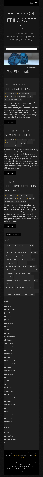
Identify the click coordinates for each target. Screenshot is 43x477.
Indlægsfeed (8, 436)
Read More (10, 122)
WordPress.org (9, 443)
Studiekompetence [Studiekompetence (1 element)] (22, 287)
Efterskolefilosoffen (24, 93)
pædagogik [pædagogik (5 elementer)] (18, 280)
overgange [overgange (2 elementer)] (9, 280)
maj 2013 (7, 381)
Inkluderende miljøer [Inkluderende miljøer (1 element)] (19, 270)
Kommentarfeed (10, 439)
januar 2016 (8, 333)
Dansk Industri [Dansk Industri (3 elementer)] (25, 249)
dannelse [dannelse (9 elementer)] (16, 249)
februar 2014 (8, 354)
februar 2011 (8, 422)
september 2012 (10, 405)
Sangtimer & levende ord (22, 464)
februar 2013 (8, 391)
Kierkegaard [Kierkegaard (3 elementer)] (9, 273)
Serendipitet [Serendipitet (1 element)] (9, 287)
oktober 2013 (8, 367)
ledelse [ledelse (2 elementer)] (17, 273)
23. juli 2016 (10, 140)
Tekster (30, 469)
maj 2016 (7, 330)
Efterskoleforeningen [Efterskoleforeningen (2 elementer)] (12, 256)
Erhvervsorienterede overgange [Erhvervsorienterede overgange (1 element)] (23, 259)
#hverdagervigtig (21, 96)
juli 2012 (7, 408)
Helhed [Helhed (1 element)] (8, 270)
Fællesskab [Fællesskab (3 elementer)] (32, 266)
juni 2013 (7, 377)
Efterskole (29, 96)
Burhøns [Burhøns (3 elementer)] (8, 249)
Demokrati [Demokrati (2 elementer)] (9, 252)
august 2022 (8, 306)
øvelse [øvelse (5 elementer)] (32, 294)
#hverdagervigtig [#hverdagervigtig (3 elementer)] (11, 245)
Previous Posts (13, 234)
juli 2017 (7, 320)
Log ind (6, 433)
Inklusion (7, 201)
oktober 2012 (8, 401)
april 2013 (7, 384)
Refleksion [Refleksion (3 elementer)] (9, 284)
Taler (34, 93)
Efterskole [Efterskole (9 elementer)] (34, 252)
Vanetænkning (22, 201)
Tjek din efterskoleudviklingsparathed (20, 186)
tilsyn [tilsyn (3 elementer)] (7, 291)
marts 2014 (8, 350)
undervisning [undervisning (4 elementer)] (18, 294)
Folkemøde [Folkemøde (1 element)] (22, 263)
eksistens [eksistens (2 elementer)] (8, 259)
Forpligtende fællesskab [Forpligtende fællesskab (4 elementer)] (13, 266)
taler (20, 99)
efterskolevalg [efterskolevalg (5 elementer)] (25, 256)
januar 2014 (8, 357)
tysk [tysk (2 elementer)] (12, 291)
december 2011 (9, 411)
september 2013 (10, 371)
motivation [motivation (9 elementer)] (9, 277)
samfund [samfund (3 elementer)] (30, 284)
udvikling (14, 201)
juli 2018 (7, 313)
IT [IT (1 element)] (36, 270)
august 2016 (8, 323)
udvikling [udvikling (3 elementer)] (8, 294)
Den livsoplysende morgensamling (22, 466)
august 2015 (8, 343)
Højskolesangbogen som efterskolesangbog (22, 462)
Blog (22, 471)
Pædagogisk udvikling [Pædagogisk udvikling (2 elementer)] (30, 280)
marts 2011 (8, 418)
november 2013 (9, 364)
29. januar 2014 (11, 195)
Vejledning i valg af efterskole (16, 469)
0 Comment (10, 96)
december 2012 (9, 398)
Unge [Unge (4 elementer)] (25, 294)
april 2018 (7, 316)
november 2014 (9, 347)
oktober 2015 (8, 340)
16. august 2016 (11, 93)
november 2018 (9, 309)
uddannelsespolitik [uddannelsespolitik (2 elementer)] (31, 291)
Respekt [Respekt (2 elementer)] (23, 284)
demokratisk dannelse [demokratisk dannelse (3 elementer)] (21, 252)
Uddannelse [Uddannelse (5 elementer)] (19, 291)
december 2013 (9, 360)
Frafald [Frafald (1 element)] (25, 266)
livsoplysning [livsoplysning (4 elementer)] (26, 273)
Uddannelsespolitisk (10, 198)
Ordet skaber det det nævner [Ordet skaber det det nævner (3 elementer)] (24, 277)
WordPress (17, 455)
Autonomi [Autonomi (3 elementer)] (30, 245)
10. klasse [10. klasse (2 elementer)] (21, 245)
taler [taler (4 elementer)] (31, 287)
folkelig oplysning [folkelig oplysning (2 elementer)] (11, 263)
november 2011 (9, 415)
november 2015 (9, 337)
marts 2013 (8, 388)
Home (26, 67)
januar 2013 (8, 394)
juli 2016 (7, 326)
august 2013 (8, 374)
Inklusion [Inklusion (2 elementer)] (31, 270)
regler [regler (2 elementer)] (16, 284)
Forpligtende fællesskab (11, 99)
